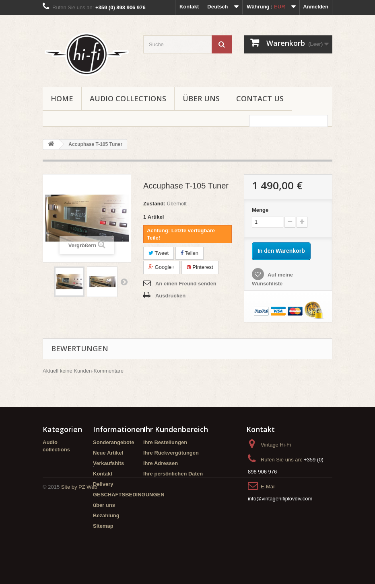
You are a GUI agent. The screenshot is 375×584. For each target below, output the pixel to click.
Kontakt (189, 7)
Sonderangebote (113, 442)
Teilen (189, 253)
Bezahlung (106, 515)
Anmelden (315, 7)
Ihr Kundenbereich (175, 429)
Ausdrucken (170, 296)
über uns (201, 98)
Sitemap (103, 526)
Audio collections (128, 98)
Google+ (161, 267)
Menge (260, 210)
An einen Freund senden (185, 284)
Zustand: (154, 204)
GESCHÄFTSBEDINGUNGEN (129, 495)
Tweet (158, 253)
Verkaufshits (108, 463)
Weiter (124, 282)
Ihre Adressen (160, 463)
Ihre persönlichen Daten (173, 474)
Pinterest (200, 267)
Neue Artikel (108, 453)
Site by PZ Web (79, 562)
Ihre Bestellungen (165, 442)
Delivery (103, 484)
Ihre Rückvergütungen (171, 453)
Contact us (260, 98)
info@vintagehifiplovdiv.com (280, 499)
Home (62, 98)
